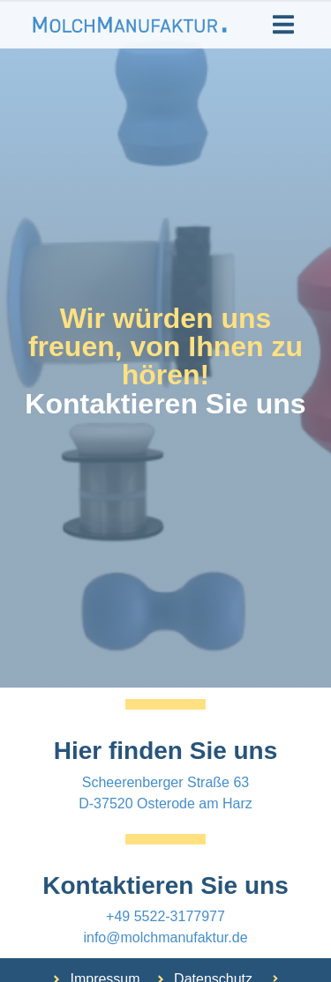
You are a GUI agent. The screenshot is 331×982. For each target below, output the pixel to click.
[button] (283, 24)
